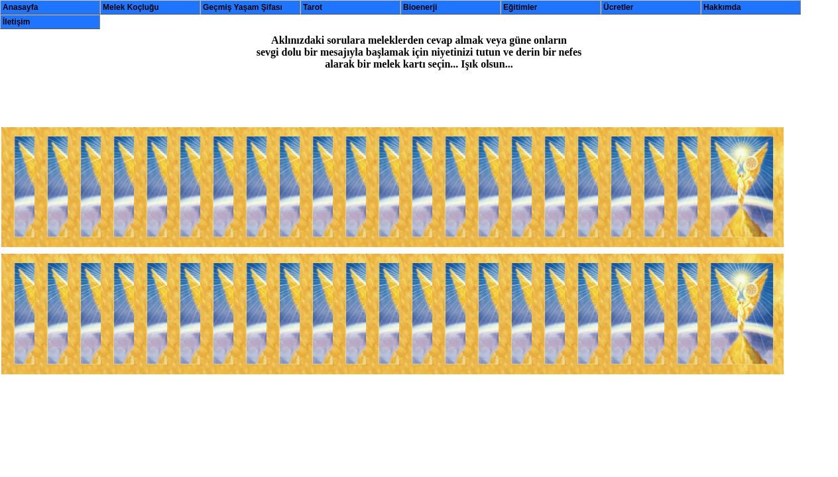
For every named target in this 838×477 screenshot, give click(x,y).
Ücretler (618, 7)
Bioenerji (420, 7)
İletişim (16, 21)
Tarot (312, 7)
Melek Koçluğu (131, 7)
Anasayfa (20, 7)
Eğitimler (520, 7)
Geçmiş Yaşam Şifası (242, 7)
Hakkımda (722, 7)
